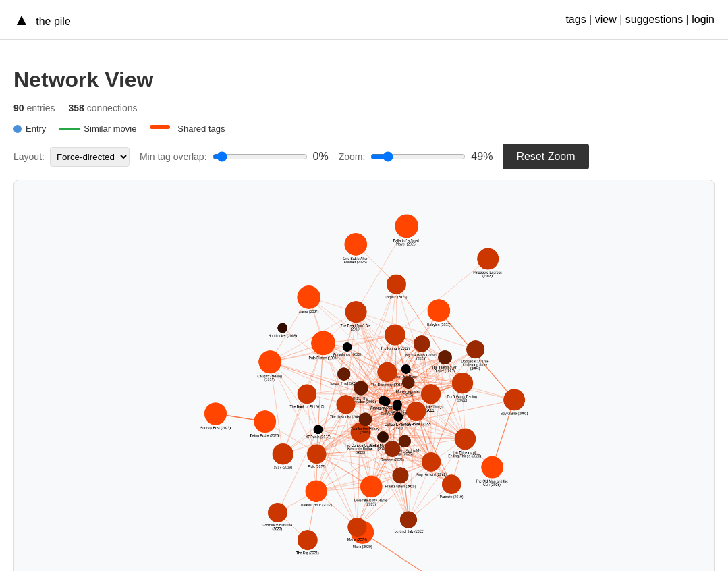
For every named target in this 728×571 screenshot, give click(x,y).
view (606, 19)
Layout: (29, 156)
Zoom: (352, 156)
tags (575, 19)
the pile (52, 21)
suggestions (654, 19)
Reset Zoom (545, 156)
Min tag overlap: (173, 156)
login (703, 19)
